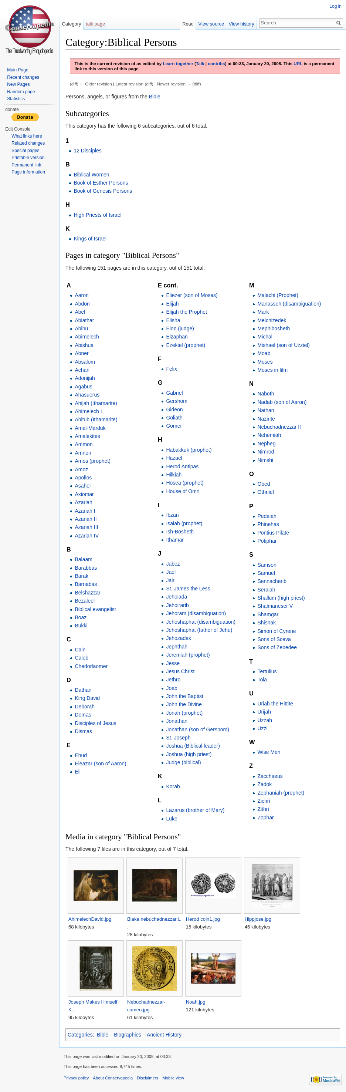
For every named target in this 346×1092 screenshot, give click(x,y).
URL (298, 63)
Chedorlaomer (91, 666)
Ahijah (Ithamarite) (96, 403)
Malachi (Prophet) (277, 295)
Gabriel (174, 393)
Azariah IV (87, 536)
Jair (170, 580)
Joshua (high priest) (188, 754)
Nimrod (265, 452)
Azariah (83, 502)
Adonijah (85, 378)
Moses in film (272, 370)
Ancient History (164, 1035)
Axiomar (84, 494)
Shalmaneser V (275, 606)
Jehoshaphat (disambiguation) (200, 622)
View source (211, 24)
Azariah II (85, 519)
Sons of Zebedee (277, 647)
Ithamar (174, 540)
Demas (83, 715)
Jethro (173, 679)
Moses (264, 362)
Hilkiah (174, 475)
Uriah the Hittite (275, 704)
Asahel (83, 486)
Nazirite (266, 419)
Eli (78, 772)
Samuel (266, 573)
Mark (263, 312)
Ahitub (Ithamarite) (96, 419)
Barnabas (86, 584)
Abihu (81, 328)
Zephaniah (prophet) (280, 793)
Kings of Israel (90, 239)
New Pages (18, 84)
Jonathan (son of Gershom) (197, 729)
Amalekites (87, 436)
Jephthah (176, 647)
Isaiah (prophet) (184, 523)
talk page (95, 24)
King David (87, 698)
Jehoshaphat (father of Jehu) (199, 630)
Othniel (265, 492)
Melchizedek (271, 320)
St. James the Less (188, 589)
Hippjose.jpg (258, 919)
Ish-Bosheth (180, 532)
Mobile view (173, 1078)
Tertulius (267, 671)
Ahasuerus (87, 395)
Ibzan (172, 515)
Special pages (25, 150)
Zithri (263, 809)
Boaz (80, 617)
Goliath (174, 418)
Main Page (17, 70)
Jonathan (176, 721)
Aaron (81, 295)
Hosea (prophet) (184, 483)
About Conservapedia (113, 1078)
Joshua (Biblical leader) (193, 746)
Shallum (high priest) (281, 598)
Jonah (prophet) (184, 713)
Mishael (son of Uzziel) (283, 345)
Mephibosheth (273, 328)
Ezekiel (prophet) (185, 345)
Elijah (172, 304)
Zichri (263, 801)
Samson (266, 565)
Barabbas (86, 568)
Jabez (173, 564)
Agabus (83, 387)
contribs (216, 63)
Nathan (265, 410)
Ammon (83, 444)
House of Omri (182, 491)
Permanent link (26, 165)
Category (71, 24)
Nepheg (266, 443)
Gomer (174, 426)
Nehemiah (269, 435)
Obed (263, 484)
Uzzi (262, 728)
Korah (173, 786)
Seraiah (266, 590)
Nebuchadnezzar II (279, 427)
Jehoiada (176, 597)
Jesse (173, 663)
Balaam (83, 559)
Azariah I (85, 511)
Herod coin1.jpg (203, 919)
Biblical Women (91, 175)
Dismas (83, 731)
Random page (21, 91)
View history (241, 24)
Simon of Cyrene (276, 631)
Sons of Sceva (274, 639)
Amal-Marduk (90, 428)
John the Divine (184, 704)
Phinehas (268, 524)
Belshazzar (87, 593)
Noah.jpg (196, 1002)
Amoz (81, 469)
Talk (200, 63)
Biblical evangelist (95, 609)
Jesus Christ (180, 671)
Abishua (84, 345)
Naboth (265, 394)
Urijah (264, 712)
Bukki (81, 625)
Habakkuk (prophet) (188, 450)
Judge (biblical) (183, 762)
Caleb (81, 658)
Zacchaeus (269, 776)
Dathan (83, 690)
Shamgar (267, 614)
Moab (263, 353)
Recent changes (23, 77)
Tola (262, 679)
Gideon (174, 409)
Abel (80, 312)
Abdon (82, 304)
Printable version (27, 157)
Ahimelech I (88, 411)
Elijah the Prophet (186, 312)
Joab (171, 688)
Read (188, 24)
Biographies (127, 1035)
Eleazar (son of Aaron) (100, 763)
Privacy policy (76, 1078)
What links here (26, 136)
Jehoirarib (177, 605)
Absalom (85, 362)
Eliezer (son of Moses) (191, 295)
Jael (171, 572)
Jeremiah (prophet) (188, 655)
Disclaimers (147, 1078)
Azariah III (86, 527)
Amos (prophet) (92, 461)
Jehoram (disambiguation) (196, 613)
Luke (171, 819)
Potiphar (267, 541)
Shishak (266, 623)
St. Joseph (178, 738)
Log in (335, 6)
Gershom (176, 401)
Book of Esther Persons (101, 183)
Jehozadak (178, 638)
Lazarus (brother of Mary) (195, 810)
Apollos (83, 478)
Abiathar (84, 320)
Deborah (85, 707)
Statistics (16, 98)
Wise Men (268, 752)
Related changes (28, 143)
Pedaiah (266, 516)
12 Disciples (87, 151)
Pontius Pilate (273, 533)
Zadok (264, 784)
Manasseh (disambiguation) (289, 304)
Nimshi (265, 460)
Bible (154, 97)
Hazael (174, 458)
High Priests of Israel (97, 215)
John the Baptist (184, 696)
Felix (171, 369)
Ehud (81, 755)
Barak (81, 576)
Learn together (178, 63)
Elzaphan (176, 337)
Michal (264, 337)
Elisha (173, 320)
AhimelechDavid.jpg (89, 919)
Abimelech (87, 337)
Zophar (265, 817)
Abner (81, 353)
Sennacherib (271, 581)
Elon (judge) (180, 328)
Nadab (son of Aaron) (281, 402)
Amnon (83, 453)
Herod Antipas (182, 466)
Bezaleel (85, 601)
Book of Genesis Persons (103, 191)
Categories (80, 1035)
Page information (28, 172)
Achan (82, 370)
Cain (80, 650)
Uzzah (264, 720)
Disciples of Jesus (95, 723)
